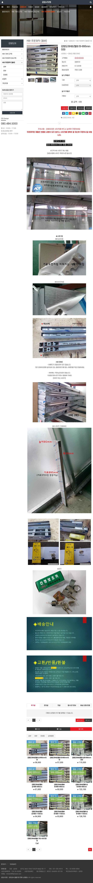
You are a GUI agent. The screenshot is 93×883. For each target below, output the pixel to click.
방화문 (37, 7)
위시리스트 (81, 108)
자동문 (30, 7)
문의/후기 (53, 7)
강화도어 (23, 7)
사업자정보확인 (28, 871)
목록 (81, 729)
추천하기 (89, 108)
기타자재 (67, 12)
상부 (29, 736)
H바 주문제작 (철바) (48, 12)
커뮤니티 (61, 7)
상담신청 (12, 112)
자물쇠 (64, 96)
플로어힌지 (6, 12)
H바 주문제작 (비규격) (31, 12)
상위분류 (51, 736)
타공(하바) (65, 85)
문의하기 (3, 864)
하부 (35, 736)
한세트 (43, 736)
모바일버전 (13, 864)
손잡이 (59, 12)
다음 (59, 729)
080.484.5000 (9, 123)
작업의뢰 (15, 7)
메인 (8, 7)
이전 (37, 729)
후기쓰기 (80, 720)
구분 (63, 80)
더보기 (88, 720)
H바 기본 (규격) (17, 12)
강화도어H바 (67, 118)
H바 (73, 118)
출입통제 (44, 7)
